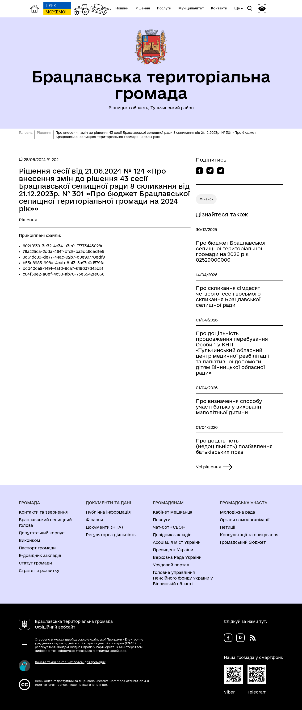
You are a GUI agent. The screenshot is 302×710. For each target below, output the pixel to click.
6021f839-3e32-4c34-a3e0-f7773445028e (63, 245)
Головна (26, 132)
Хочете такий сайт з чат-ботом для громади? (70, 662)
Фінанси (207, 199)
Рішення (44, 132)
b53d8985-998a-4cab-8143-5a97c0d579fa (64, 262)
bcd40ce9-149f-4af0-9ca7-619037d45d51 (63, 268)
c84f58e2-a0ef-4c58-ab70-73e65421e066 (63, 274)
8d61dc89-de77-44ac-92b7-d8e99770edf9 (64, 257)
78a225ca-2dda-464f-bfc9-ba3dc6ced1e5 (63, 251)
